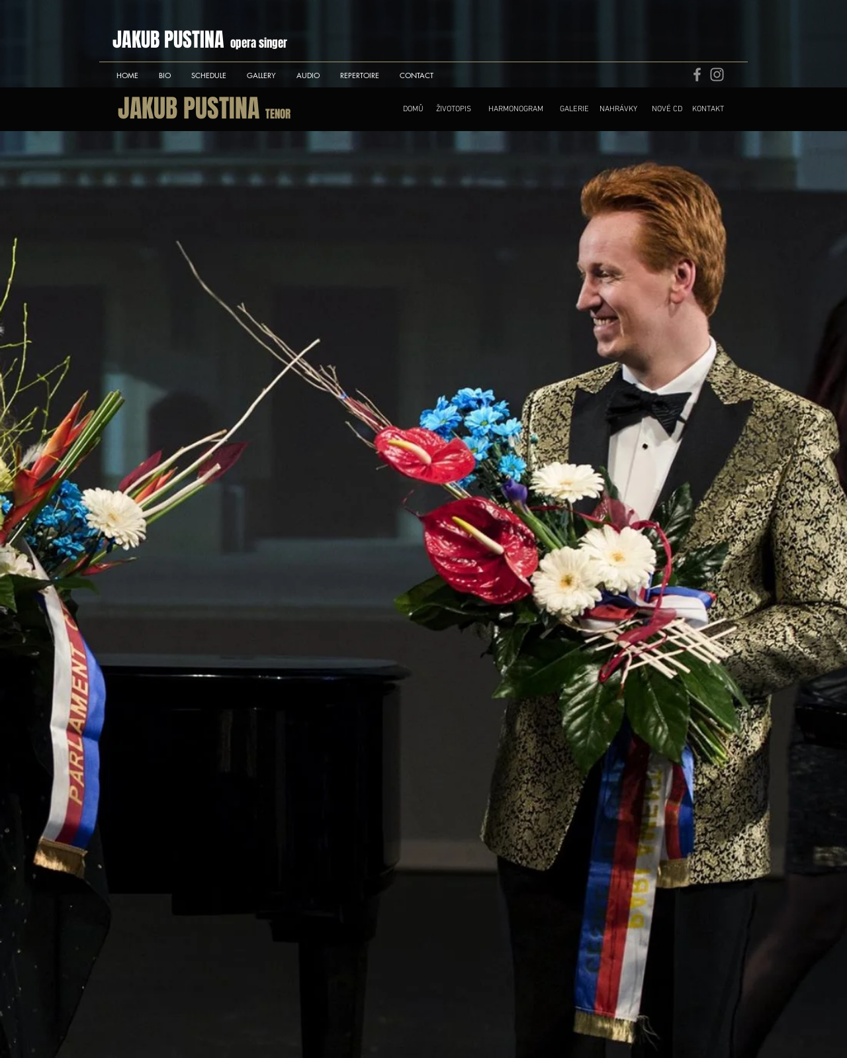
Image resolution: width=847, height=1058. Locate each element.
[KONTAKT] (708, 109)
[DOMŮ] (413, 109)
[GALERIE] (574, 109)
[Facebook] (697, 74)
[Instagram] (717, 74)
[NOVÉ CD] (667, 109)
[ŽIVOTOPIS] (453, 109)
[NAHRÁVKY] (618, 109)
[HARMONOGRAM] (515, 109)
